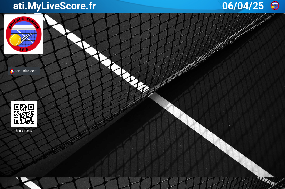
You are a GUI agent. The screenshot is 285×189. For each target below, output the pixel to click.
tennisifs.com (23, 71)
